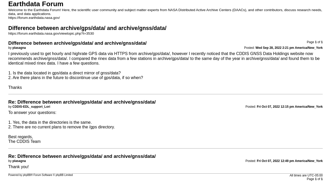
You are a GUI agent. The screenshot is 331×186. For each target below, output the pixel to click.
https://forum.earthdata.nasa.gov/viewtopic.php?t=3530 (51, 33)
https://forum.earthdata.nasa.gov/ (34, 18)
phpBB (27, 175)
